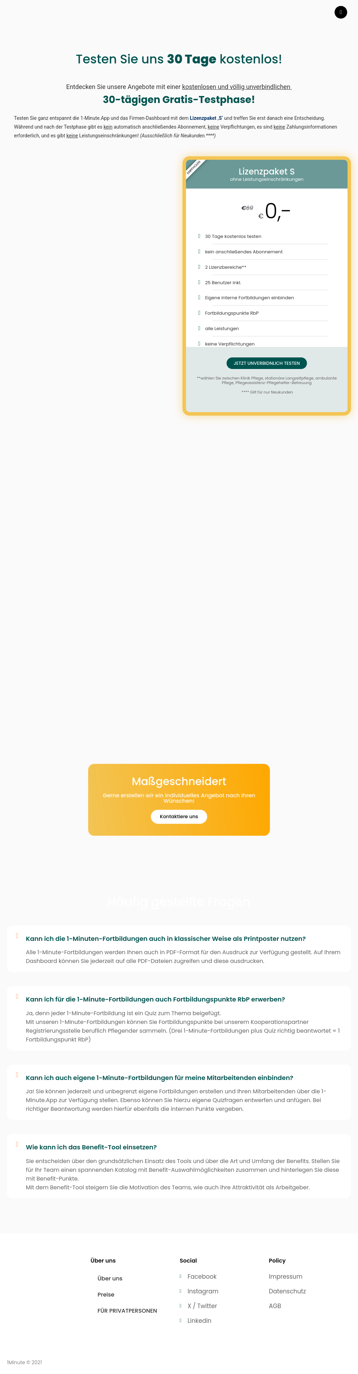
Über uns (110, 1278)
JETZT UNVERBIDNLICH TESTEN (267, 363)
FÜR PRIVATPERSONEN (127, 1311)
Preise (106, 1295)
